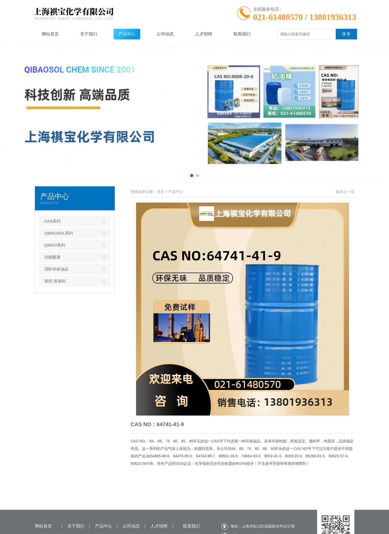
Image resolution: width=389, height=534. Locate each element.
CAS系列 (52, 221)
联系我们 (233, 34)
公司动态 (156, 34)
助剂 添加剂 (54, 281)
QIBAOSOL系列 (58, 233)
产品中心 (118, 34)
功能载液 (52, 257)
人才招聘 (195, 34)
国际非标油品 (56, 269)
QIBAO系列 (54, 245)
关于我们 (80, 34)
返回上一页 (345, 192)
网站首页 (41, 34)
